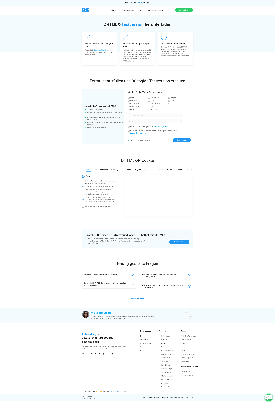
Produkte (162, 331)
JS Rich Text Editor (165, 387)
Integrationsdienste (187, 375)
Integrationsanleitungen (188, 354)
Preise (140, 10)
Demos (183, 350)
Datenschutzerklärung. (138, 133)
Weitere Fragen (137, 298)
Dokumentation (186, 340)
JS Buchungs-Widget (165, 369)
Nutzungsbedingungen (162, 397)
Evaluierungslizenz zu (162, 127)
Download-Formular (100, 50)
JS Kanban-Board (164, 358)
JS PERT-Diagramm (165, 372)
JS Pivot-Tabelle (164, 379)
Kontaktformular (186, 371)
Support (184, 331)
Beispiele (184, 343)
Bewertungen (114, 391)
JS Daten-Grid (163, 340)
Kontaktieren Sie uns (101, 313)
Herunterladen (184, 10)
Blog (141, 336)
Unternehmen (145, 331)
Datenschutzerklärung (148, 397)
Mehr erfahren (179, 242)
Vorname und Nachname (137, 115)
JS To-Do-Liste (163, 361)
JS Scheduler (163, 343)
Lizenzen (143, 347)
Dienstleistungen (128, 10)
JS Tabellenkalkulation (166, 376)
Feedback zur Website (176, 397)
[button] (191, 169)
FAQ (141, 350)
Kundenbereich (185, 361)
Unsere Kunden (145, 340)
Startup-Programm (187, 358)
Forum (183, 347)
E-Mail (131, 121)
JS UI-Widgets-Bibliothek (167, 350)
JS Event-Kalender (164, 365)
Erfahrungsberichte (146, 343)
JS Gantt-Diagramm (165, 336)
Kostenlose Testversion (188, 336)
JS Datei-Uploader (164, 383)
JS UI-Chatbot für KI (165, 347)
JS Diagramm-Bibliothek (166, 354)
